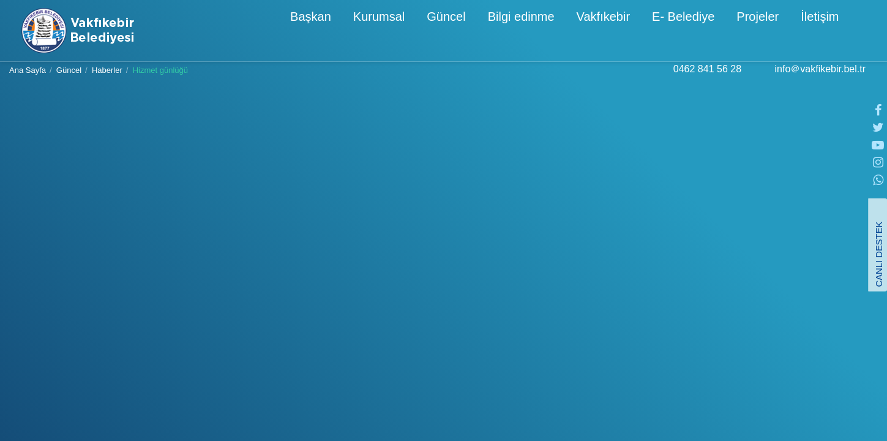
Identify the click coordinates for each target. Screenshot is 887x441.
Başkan (261, 32)
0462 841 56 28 (707, 81)
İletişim (770, 32)
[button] (857, 30)
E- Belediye (633, 32)
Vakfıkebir (553, 32)
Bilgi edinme (471, 32)
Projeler (708, 32)
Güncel (396, 32)
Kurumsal (329, 32)
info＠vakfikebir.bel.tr (820, 81)
